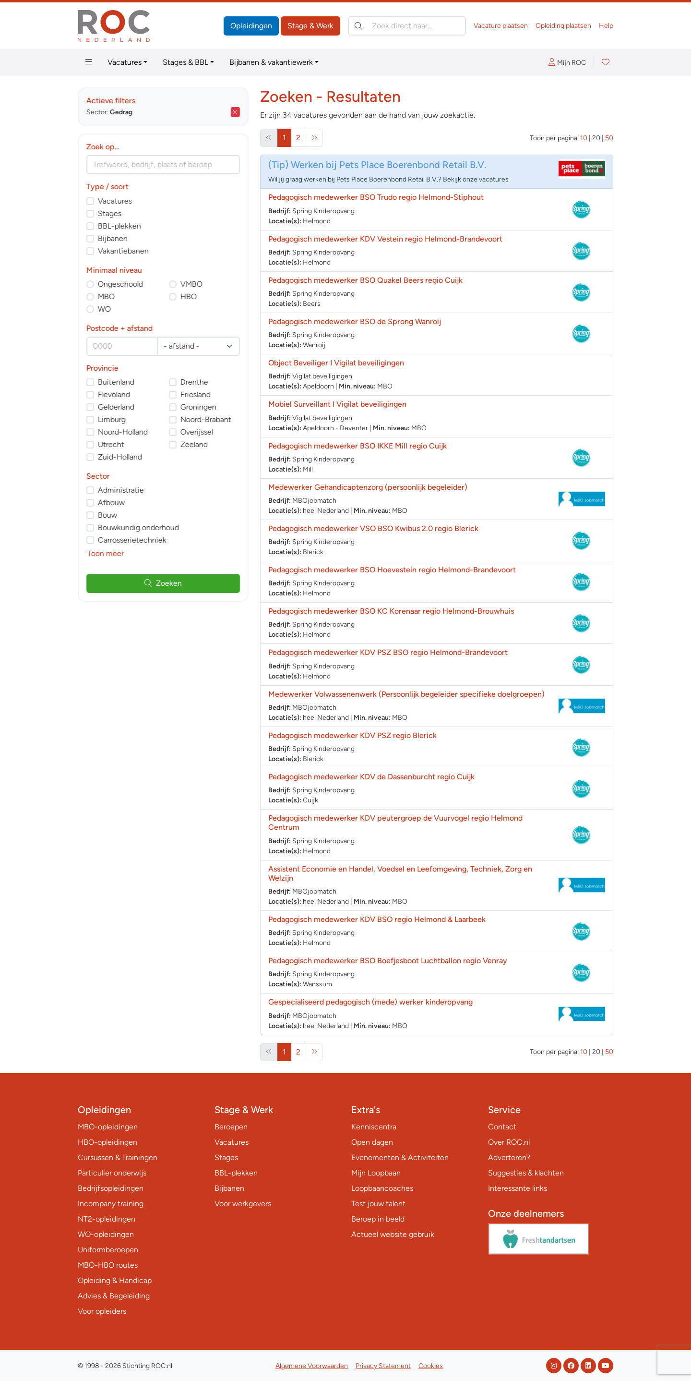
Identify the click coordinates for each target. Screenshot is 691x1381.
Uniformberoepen (108, 1249)
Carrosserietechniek (132, 540)
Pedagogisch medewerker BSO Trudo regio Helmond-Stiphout (376, 197)
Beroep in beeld (378, 1219)
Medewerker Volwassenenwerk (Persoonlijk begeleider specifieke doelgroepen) (406, 694)
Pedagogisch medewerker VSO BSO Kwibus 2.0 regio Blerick (373, 528)
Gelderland (116, 407)
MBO (106, 296)
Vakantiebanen (123, 250)
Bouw (107, 515)
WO (104, 309)
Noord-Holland (123, 431)
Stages (109, 213)
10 (583, 138)
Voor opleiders (102, 1311)
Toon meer (105, 553)
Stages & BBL (185, 62)
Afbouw (111, 502)
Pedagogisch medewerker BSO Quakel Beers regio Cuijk (365, 280)
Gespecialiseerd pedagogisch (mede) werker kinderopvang (370, 1001)
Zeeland (194, 444)
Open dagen (372, 1142)
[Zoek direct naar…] (407, 26)
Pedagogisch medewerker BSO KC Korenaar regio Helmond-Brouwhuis (391, 611)
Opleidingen (251, 25)
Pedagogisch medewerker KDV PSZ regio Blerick (352, 735)
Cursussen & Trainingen (117, 1157)
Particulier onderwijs (112, 1172)
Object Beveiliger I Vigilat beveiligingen (336, 362)
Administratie (121, 490)
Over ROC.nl (509, 1142)
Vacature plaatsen (501, 26)
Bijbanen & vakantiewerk (271, 62)
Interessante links (517, 1188)
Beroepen (231, 1126)
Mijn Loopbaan (376, 1172)
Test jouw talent (378, 1203)
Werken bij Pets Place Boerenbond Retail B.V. (388, 164)
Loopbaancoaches (382, 1188)
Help (606, 26)
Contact (502, 1126)
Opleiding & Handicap (115, 1280)
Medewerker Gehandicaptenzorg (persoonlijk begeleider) (367, 487)
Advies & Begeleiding (114, 1295)
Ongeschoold (120, 284)
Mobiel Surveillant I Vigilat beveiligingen (337, 404)
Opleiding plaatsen (563, 26)
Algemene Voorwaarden (311, 1366)
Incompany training (110, 1203)
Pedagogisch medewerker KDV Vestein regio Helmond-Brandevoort (385, 238)
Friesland (195, 394)
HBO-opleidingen (107, 1142)
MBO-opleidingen (108, 1126)
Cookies (430, 1366)
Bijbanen (113, 238)
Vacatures (124, 62)
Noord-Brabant (205, 419)
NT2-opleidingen (106, 1219)
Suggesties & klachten (526, 1172)
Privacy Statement (383, 1366)
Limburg (112, 419)
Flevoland (114, 394)
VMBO (191, 284)
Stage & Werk (310, 25)
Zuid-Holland (120, 456)
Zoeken (163, 583)
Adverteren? (509, 1157)
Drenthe (194, 382)
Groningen (198, 407)
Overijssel (196, 431)
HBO (188, 296)
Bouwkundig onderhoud (138, 527)
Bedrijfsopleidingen (110, 1188)
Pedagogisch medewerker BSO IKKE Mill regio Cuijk (357, 445)
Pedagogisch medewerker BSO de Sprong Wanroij (354, 321)
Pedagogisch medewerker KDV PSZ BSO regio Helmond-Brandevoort (388, 652)
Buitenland (116, 382)
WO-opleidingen (106, 1234)
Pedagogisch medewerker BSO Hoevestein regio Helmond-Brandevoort (392, 569)
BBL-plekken (119, 225)
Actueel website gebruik (392, 1234)
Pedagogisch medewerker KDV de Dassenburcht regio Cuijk (371, 776)
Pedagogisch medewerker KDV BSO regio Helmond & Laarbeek (377, 919)
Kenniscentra (373, 1126)
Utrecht (111, 444)
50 (609, 138)
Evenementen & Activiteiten (400, 1157)
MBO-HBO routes (108, 1265)
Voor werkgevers (242, 1203)
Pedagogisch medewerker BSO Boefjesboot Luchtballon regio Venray (387, 960)
